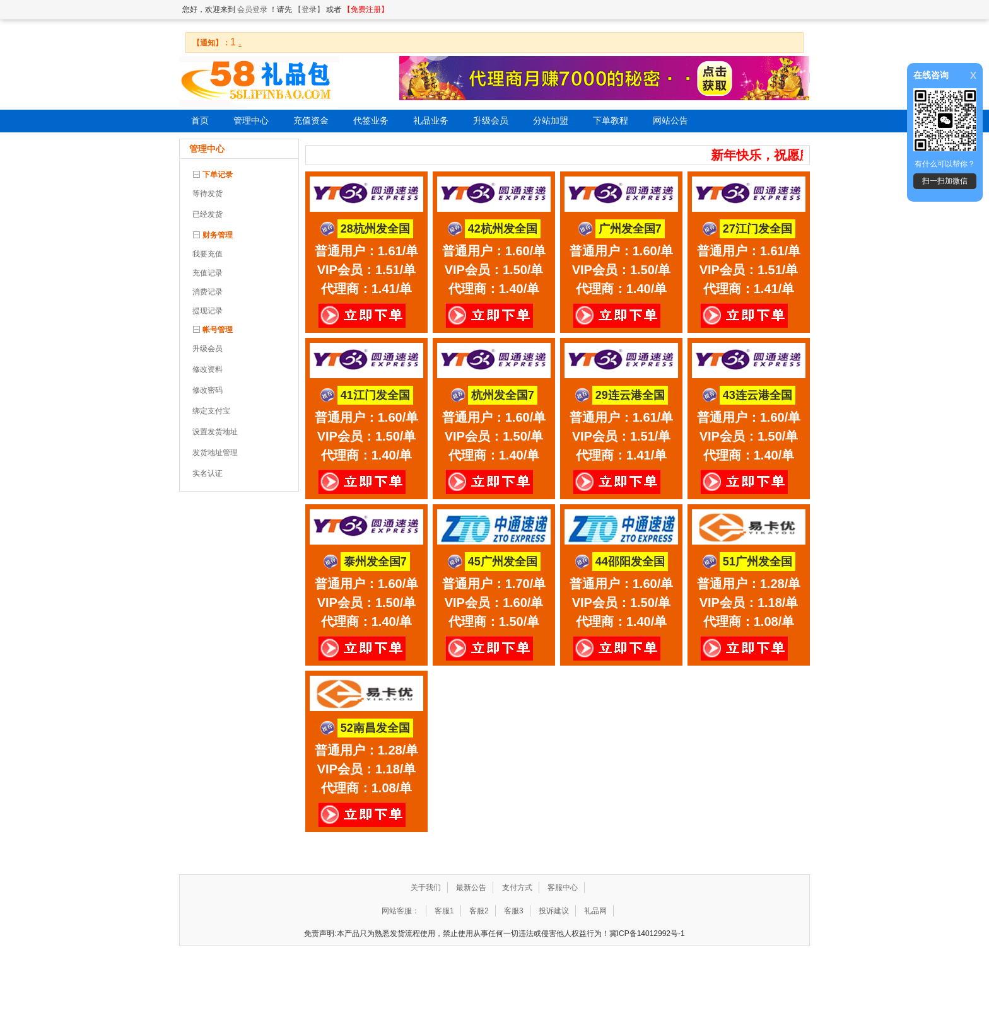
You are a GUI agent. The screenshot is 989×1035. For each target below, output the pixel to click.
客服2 (479, 910)
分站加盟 (550, 120)
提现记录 (207, 310)
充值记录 (207, 273)
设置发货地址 (215, 431)
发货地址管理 (215, 452)
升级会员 (490, 120)
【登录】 (309, 9)
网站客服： (400, 910)
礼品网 (595, 910)
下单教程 (610, 120)
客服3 (514, 910)
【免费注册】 (366, 9)
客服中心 (562, 887)
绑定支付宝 (211, 411)
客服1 (444, 910)
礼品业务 (430, 120)
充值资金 (311, 120)
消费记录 (207, 291)
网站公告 (670, 120)
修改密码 (207, 390)
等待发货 (207, 193)
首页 (200, 120)
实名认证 (207, 473)
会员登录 (252, 9)
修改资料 (207, 369)
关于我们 (426, 887)
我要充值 (207, 254)
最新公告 (471, 887)
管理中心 (251, 120)
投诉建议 (554, 910)
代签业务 (371, 120)
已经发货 (207, 214)
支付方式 (517, 887)
